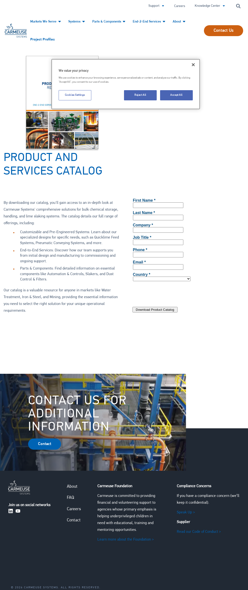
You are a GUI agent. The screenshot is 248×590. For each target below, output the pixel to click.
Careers (179, 6)
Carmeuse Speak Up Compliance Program (93, 572)
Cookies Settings (75, 95)
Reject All (140, 95)
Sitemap (145, 572)
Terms (43, 572)
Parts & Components (107, 22)
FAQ (70, 472)
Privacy (24, 572)
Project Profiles (41, 39)
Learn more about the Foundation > (125, 514)
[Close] (193, 64)
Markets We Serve (44, 22)
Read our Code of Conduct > (199, 506)
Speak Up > (186, 487)
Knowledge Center (208, 6)
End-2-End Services (147, 22)
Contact (74, 495)
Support (154, 6)
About (177, 22)
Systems (75, 22)
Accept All (176, 95)
